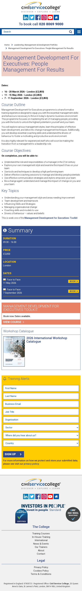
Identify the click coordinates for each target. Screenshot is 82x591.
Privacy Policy (41, 567)
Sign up (13, 454)
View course (13, 322)
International (41, 540)
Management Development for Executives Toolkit (50, 218)
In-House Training (41, 537)
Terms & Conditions (41, 574)
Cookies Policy (41, 570)
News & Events (41, 543)
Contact (41, 553)
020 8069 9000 (51, 24)
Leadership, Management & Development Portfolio (35, 45)
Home (7, 45)
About (41, 550)
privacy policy (31, 463)
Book (74, 281)
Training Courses (41, 533)
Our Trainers (41, 547)
